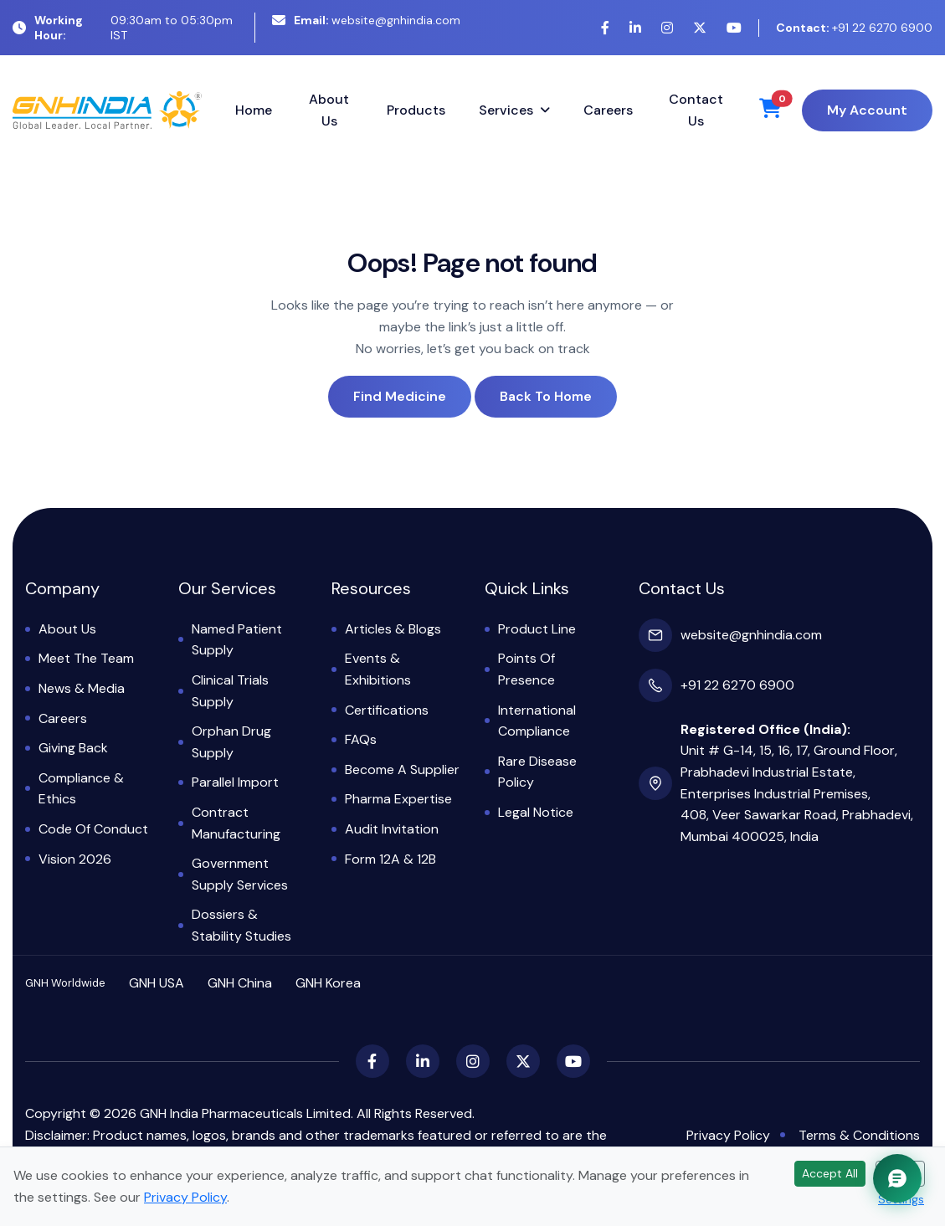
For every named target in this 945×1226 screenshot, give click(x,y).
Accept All (830, 1173)
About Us (329, 110)
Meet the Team (86, 658)
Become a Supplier (402, 769)
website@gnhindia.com (366, 20)
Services (506, 110)
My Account (867, 110)
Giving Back (73, 748)
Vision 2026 (75, 859)
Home (253, 110)
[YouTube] (734, 28)
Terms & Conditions (859, 1135)
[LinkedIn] (635, 28)
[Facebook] (605, 28)
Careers (608, 110)
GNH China (240, 983)
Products (416, 110)
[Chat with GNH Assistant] (897, 1178)
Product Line (537, 629)
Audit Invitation (392, 829)
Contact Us (696, 110)
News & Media (82, 688)
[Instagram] (667, 28)
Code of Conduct (93, 829)
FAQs (361, 739)
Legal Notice (535, 812)
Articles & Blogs (393, 629)
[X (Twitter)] (699, 28)
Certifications (387, 710)
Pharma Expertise (398, 799)
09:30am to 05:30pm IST (123, 28)
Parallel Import (235, 782)
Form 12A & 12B (390, 859)
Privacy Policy (728, 1135)
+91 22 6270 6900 (854, 27)
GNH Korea (328, 983)
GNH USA (156, 983)
